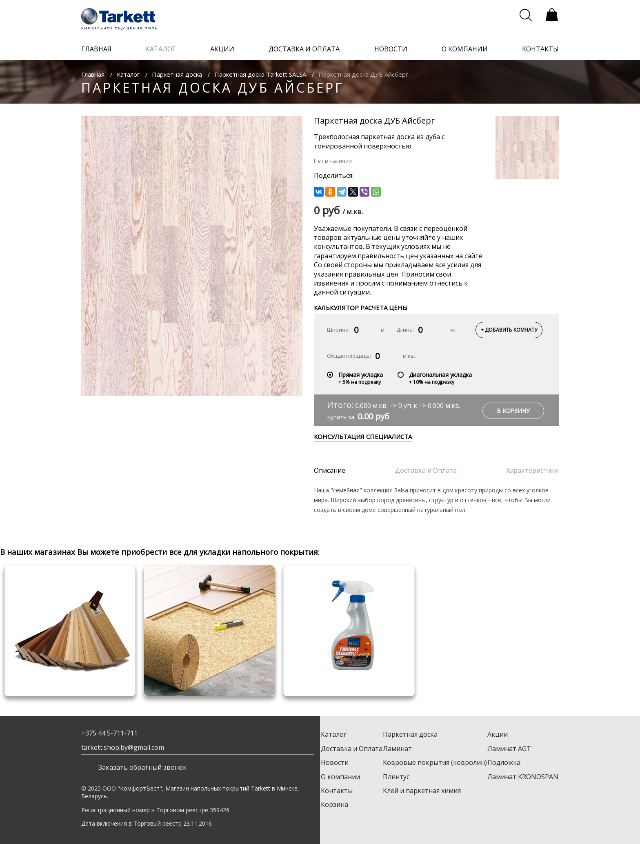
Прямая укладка (360, 375)
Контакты (337, 790)
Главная (92, 74)
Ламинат (397, 748)
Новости (335, 762)
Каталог (128, 74)
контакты (540, 48)
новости (390, 48)
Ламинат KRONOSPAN (522, 776)
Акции (497, 734)
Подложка (503, 762)
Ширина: (338, 329)
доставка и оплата (304, 48)
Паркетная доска (177, 74)
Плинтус (396, 776)
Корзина (334, 804)
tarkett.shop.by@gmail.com (122, 747)
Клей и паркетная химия (422, 790)
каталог (161, 48)
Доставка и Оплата (351, 748)
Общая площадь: (349, 355)
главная (96, 48)
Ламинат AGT (509, 748)
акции (222, 48)
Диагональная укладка (440, 375)
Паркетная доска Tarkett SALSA (260, 74)
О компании (340, 776)
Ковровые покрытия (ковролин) (435, 762)
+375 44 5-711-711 (109, 733)
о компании (465, 48)
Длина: (405, 329)
